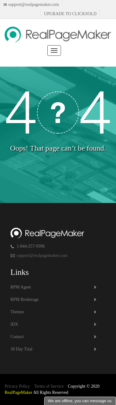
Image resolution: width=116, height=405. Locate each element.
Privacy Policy (17, 386)
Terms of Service (48, 386)
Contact (17, 336)
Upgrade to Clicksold (70, 13)
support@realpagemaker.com (33, 4)
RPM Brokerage (25, 299)
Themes (17, 312)
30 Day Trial (21, 349)
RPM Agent (21, 287)
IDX (14, 324)
